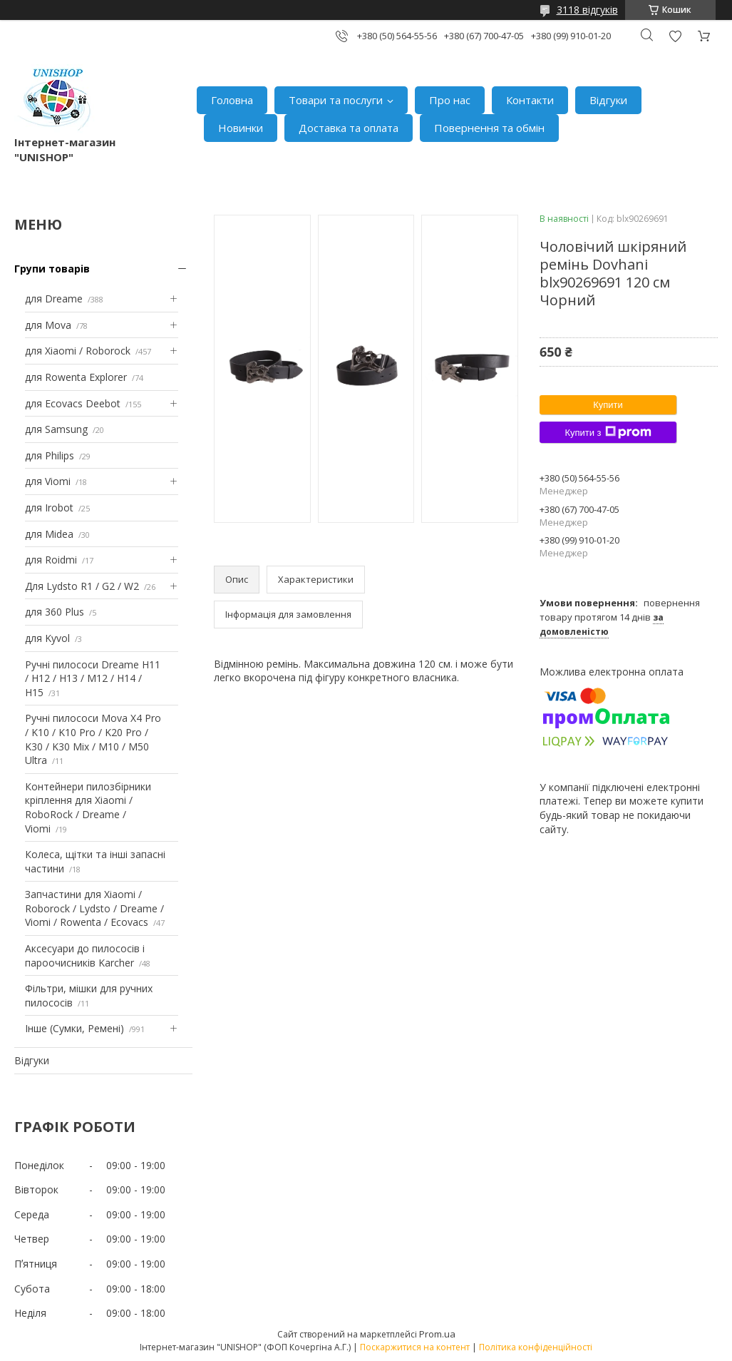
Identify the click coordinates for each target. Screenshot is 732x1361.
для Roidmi (51, 559)
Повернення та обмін (489, 128)
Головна (232, 100)
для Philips (49, 455)
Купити (608, 404)
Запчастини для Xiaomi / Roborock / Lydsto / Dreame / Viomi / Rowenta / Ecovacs (94, 908)
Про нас (449, 100)
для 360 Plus (54, 611)
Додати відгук (675, 36)
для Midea (49, 534)
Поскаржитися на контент (415, 1347)
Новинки (240, 128)
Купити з (608, 432)
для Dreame (54, 298)
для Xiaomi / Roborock (77, 350)
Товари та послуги (336, 100)
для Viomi (48, 481)
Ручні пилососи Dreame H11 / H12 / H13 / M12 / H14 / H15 (92, 678)
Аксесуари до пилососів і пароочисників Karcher (85, 955)
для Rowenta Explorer (76, 377)
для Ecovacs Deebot (72, 403)
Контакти (530, 100)
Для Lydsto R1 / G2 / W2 (82, 586)
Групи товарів (52, 268)
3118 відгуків (587, 9)
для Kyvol (47, 638)
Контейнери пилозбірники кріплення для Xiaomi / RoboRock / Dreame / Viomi (88, 807)
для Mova (48, 325)
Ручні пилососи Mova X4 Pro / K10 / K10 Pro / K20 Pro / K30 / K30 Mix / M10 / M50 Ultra (93, 739)
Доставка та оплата (348, 128)
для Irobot (49, 507)
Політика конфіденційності (535, 1347)
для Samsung (56, 429)
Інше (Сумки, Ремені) (74, 1028)
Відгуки (608, 100)
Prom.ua (437, 1333)
